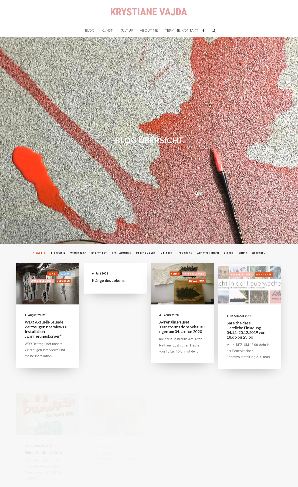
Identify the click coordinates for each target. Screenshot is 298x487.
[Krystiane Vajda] (149, 12)
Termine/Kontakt (182, 30)
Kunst (107, 30)
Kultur (126, 30)
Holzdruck (184, 219)
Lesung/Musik (121, 219)
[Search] (212, 30)
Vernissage (78, 219)
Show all (39, 219)
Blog (90, 30)
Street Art (99, 219)
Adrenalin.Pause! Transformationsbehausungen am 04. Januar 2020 (182, 296)
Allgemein (58, 219)
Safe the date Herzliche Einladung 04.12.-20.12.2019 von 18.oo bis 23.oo (246, 308)
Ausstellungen (208, 219)
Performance (145, 219)
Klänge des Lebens (108, 246)
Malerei (166, 219)
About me (149, 30)
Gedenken (258, 219)
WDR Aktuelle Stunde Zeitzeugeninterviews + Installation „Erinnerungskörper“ (46, 295)
